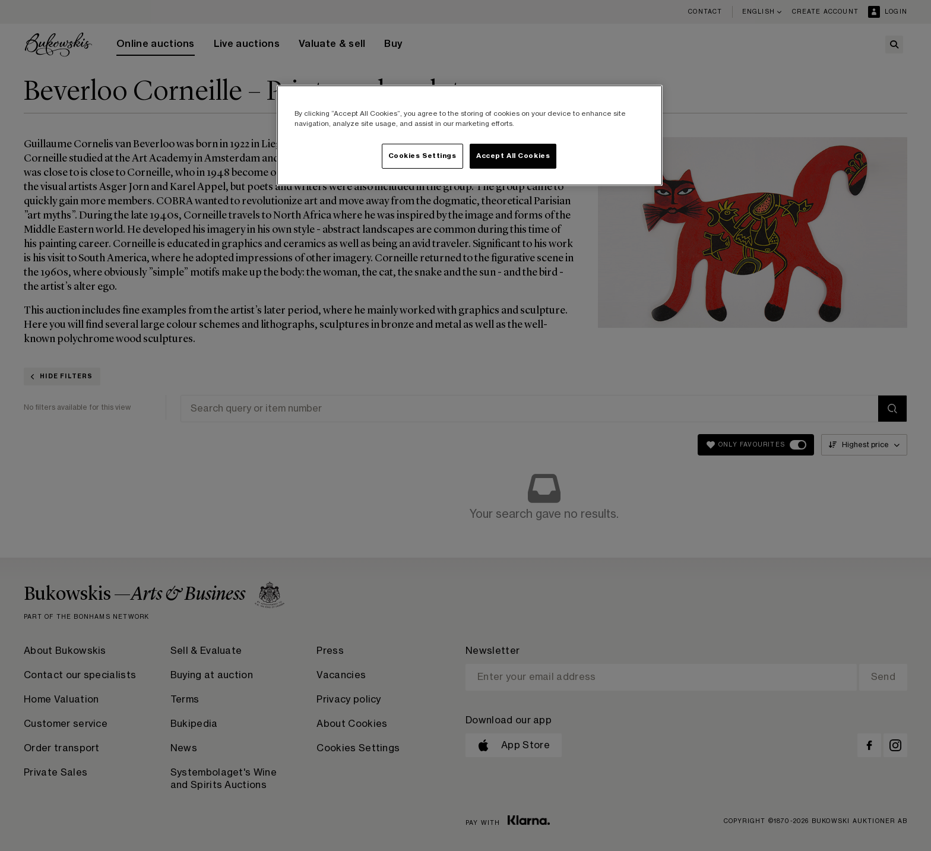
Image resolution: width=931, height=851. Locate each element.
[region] (470, 135)
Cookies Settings (422, 156)
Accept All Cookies (513, 156)
